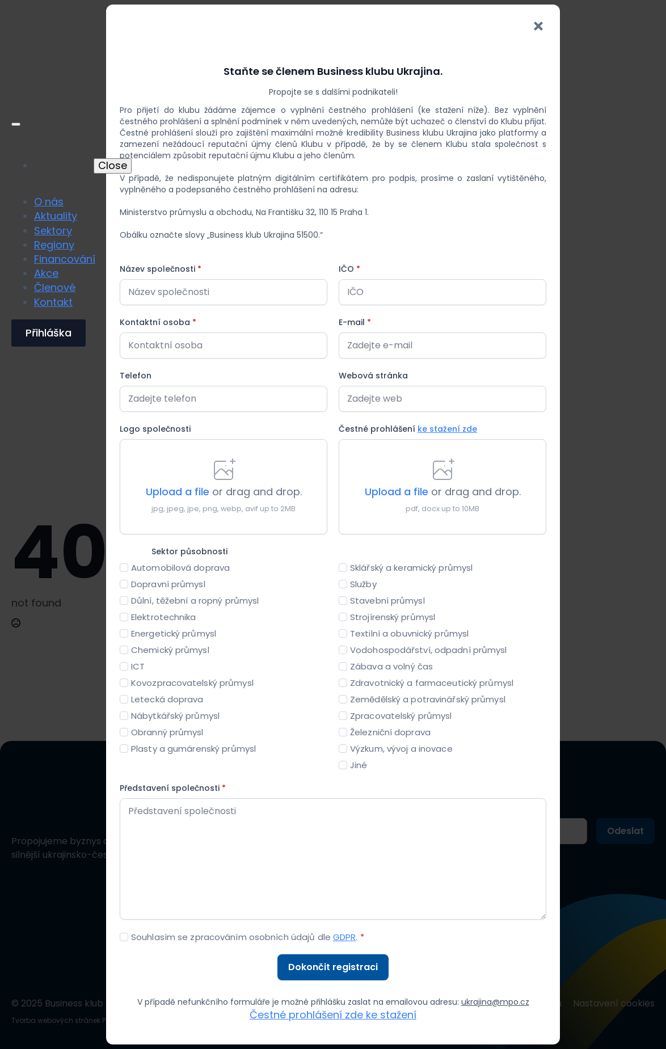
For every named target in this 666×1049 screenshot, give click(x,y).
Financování (64, 259)
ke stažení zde (447, 429)
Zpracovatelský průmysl (401, 716)
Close (112, 165)
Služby (363, 584)
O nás (49, 202)
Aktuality (55, 216)
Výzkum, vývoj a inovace (401, 749)
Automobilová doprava (180, 568)
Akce (46, 273)
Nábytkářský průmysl (175, 716)
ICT (138, 666)
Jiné (358, 765)
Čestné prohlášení (408, 429)
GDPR (344, 937)
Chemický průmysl (170, 650)
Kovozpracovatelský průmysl (192, 683)
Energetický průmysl (173, 633)
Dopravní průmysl (168, 584)
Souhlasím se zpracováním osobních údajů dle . (247, 937)
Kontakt (53, 302)
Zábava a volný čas (391, 666)
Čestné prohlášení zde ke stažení (333, 1015)
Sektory (53, 231)
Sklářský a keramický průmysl (411, 568)
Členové (54, 287)
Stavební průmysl (387, 600)
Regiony (54, 245)
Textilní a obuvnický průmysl (409, 633)
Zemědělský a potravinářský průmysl (427, 699)
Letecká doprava (167, 699)
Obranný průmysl (167, 732)
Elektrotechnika (163, 617)
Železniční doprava (390, 732)
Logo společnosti (155, 429)
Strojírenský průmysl (392, 617)
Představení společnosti (173, 788)
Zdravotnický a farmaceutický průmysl (431, 683)
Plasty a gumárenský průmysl (193, 749)
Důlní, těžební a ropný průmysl (195, 600)
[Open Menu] (15, 124)
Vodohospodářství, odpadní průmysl (428, 650)
